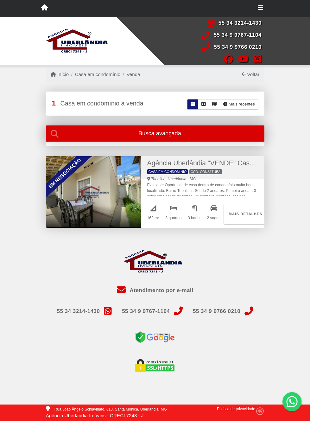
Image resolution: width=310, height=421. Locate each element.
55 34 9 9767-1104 (238, 35)
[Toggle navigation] (260, 9)
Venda (133, 74)
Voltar (250, 74)
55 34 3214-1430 (240, 23)
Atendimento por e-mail (155, 290)
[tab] (155, 133)
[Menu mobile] (44, 8)
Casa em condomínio (98, 74)
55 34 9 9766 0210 (238, 47)
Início (60, 74)
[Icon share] (228, 58)
